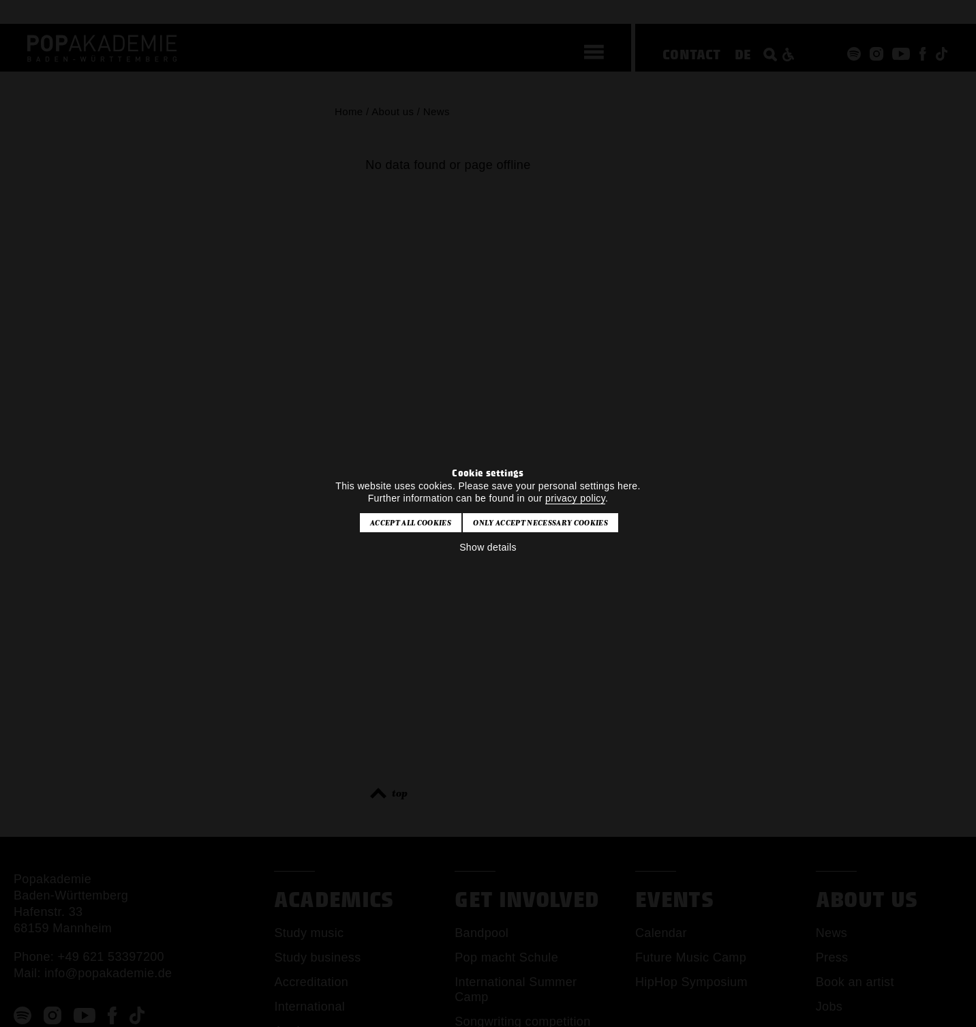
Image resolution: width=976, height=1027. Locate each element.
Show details (488, 547)
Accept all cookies (410, 522)
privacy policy (575, 498)
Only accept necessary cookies (540, 522)
